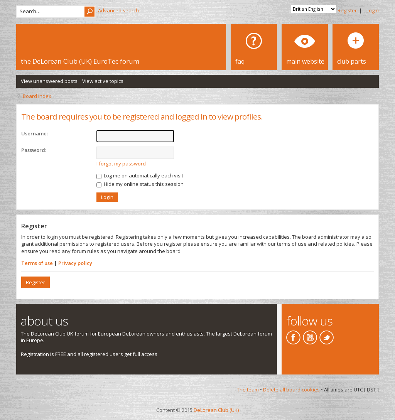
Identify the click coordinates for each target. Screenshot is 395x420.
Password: (33, 150)
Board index (37, 96)
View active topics (102, 81)
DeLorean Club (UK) (216, 410)
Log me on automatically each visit (139, 175)
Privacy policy (75, 263)
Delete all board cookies (291, 389)
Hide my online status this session (140, 183)
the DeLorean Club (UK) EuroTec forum (80, 61)
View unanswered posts (49, 81)
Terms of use (37, 263)
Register (347, 10)
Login (372, 10)
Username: (34, 133)
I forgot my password (121, 163)
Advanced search (118, 10)
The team (248, 389)
